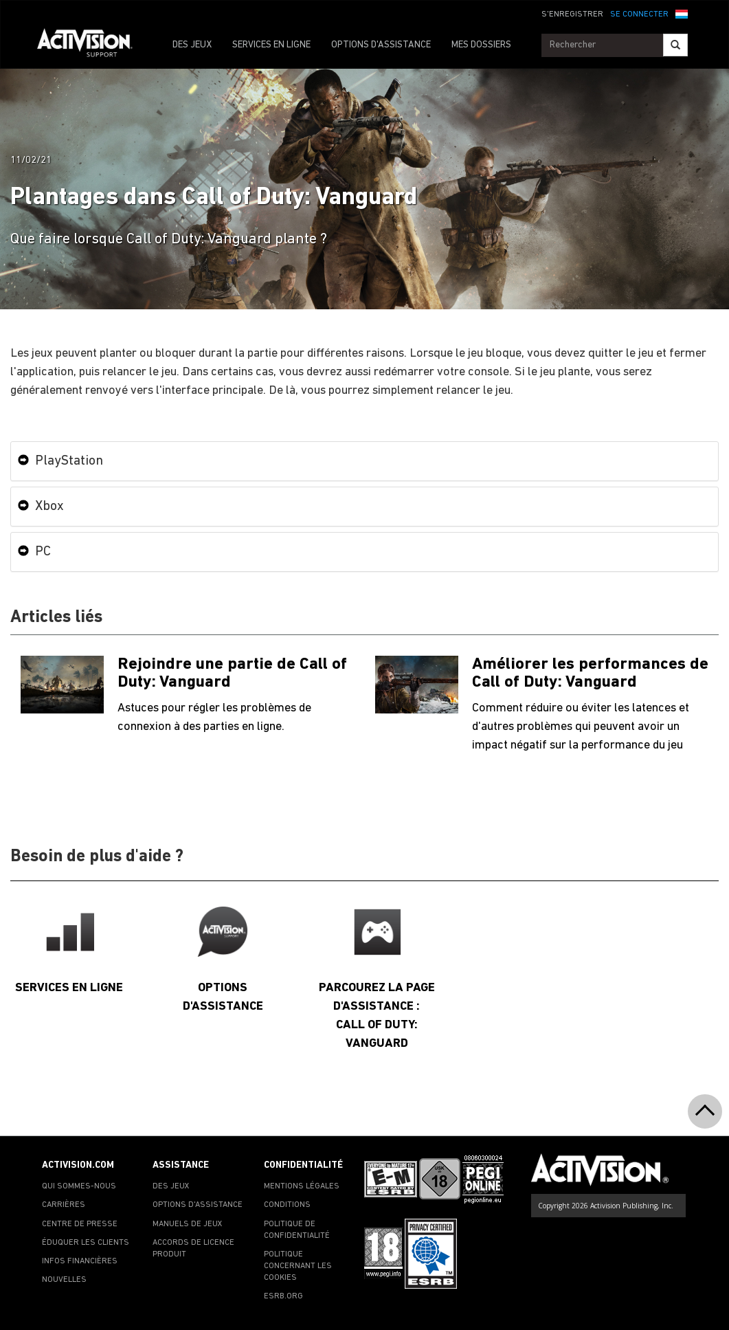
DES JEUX (192, 45)
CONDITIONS (287, 1205)
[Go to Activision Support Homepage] (92, 45)
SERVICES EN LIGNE (271, 45)
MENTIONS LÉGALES (301, 1186)
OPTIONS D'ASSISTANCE (381, 45)
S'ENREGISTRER (572, 14)
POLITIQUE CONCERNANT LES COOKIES (298, 1266)
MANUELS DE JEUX (188, 1224)
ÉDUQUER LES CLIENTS (85, 1243)
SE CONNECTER (639, 14)
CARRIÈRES (63, 1205)
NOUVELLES (64, 1280)
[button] (681, 13)
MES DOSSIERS (481, 45)
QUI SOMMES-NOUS (79, 1186)
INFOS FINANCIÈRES (79, 1261)
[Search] (675, 45)
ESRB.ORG (283, 1296)
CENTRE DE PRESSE (79, 1224)
